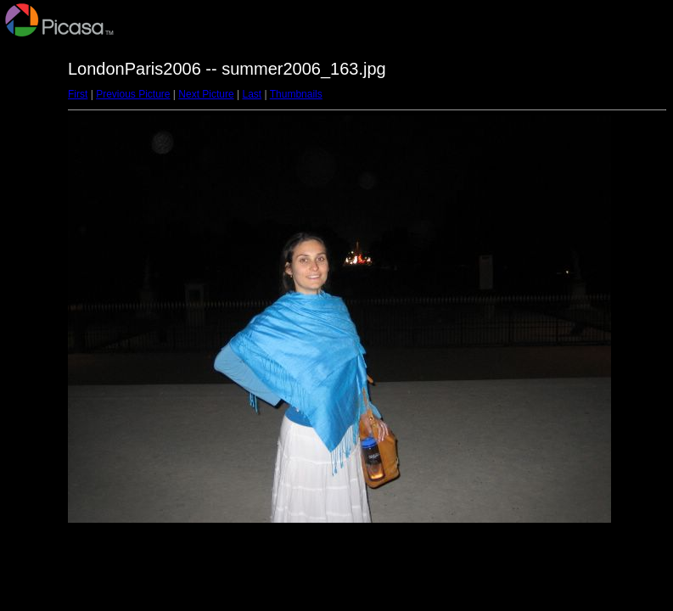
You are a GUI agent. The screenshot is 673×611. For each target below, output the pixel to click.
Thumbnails (296, 94)
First (77, 94)
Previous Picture (133, 94)
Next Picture (205, 94)
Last (251, 94)
